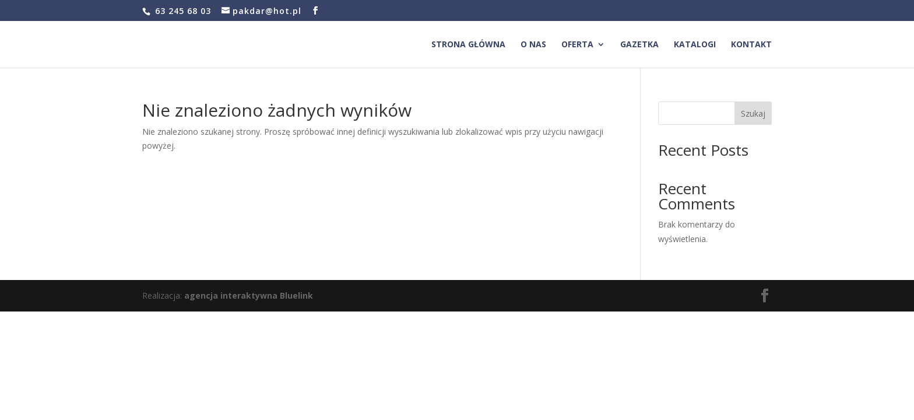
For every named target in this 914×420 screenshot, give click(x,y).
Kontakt (751, 45)
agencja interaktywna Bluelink (248, 295)
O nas (533, 45)
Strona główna (468, 45)
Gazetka (639, 45)
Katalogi (695, 45)
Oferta (577, 45)
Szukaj (753, 113)
